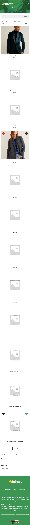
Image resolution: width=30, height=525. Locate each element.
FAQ (15, 489)
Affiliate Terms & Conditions (22, 514)
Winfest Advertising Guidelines (8, 514)
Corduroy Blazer (15, 336)
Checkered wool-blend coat (15, 406)
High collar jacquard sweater (15, 231)
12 (18, 21)
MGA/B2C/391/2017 (13, 508)
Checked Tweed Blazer (15, 371)
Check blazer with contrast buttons (15, 441)
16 (19, 21)
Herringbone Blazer (15, 266)
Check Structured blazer (15, 90)
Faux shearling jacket (15, 125)
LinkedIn (15, 516)
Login (15, 491)
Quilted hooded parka (15, 196)
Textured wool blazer (15, 160)
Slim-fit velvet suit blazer (15, 55)
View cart (25, 16)
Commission (8, 489)
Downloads (22, 489)
